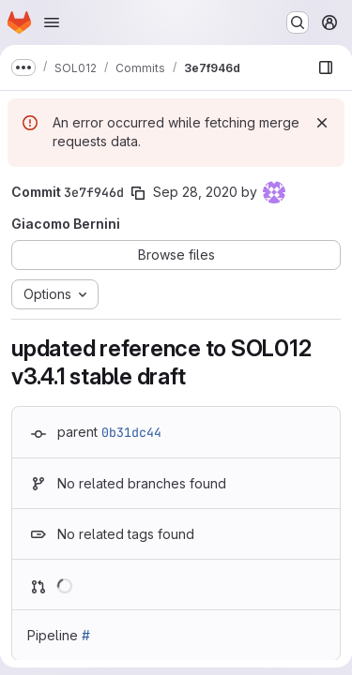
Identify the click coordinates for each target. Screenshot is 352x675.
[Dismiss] (322, 123)
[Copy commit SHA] (138, 193)
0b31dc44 (131, 432)
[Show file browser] (326, 67)
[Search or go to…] (297, 22)
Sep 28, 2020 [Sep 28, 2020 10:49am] (195, 192)
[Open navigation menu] (52, 23)
